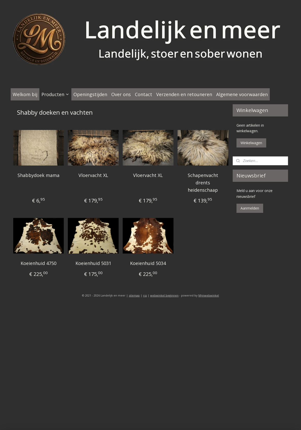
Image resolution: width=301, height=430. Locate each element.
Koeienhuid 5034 (148, 263)
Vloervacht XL (93, 175)
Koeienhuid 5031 (93, 263)
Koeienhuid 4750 (38, 263)
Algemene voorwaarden (242, 94)
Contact (143, 94)
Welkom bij (25, 94)
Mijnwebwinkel (208, 295)
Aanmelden (250, 208)
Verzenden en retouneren (184, 94)
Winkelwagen (251, 142)
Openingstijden (90, 94)
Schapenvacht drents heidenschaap (202, 182)
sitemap (134, 295)
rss (145, 295)
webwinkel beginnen (164, 295)
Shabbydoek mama (38, 175)
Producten (55, 94)
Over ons (121, 94)
